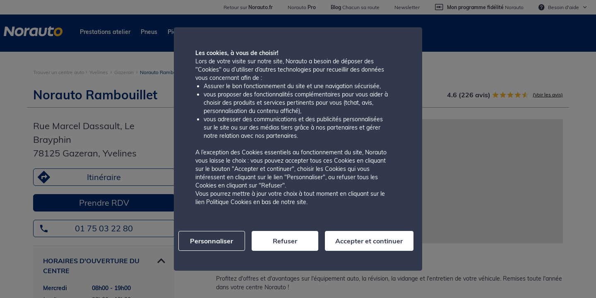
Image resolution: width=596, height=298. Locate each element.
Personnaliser (211, 241)
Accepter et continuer (369, 241)
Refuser (285, 241)
